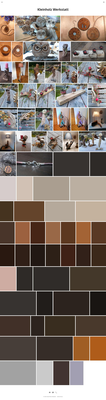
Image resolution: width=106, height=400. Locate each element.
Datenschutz (60, 396)
